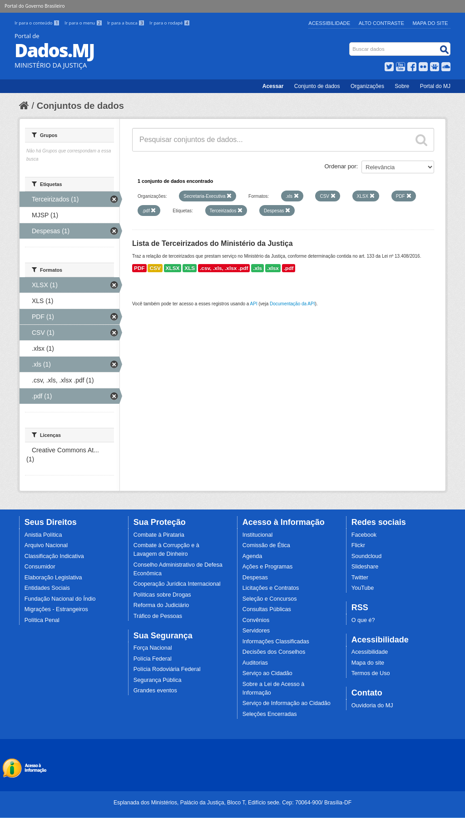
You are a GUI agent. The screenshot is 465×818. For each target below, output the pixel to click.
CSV (154, 268)
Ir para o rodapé (169, 23)
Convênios (256, 620)
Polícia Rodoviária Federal (167, 669)
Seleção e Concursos (269, 599)
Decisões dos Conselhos (274, 652)
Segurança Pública (158, 680)
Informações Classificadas (275, 641)
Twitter (359, 577)
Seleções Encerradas (269, 714)
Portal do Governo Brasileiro (34, 6)
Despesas (255, 577)
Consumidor (40, 566)
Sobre (402, 86)
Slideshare (365, 566)
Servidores (256, 630)
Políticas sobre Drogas (162, 595)
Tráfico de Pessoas (158, 616)
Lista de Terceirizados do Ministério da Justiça (212, 243)
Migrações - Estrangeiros (56, 609)
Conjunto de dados (317, 86)
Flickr (358, 545)
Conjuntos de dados (80, 106)
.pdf (289, 268)
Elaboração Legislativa (53, 577)
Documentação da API (292, 303)
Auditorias (255, 663)
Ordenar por (340, 166)
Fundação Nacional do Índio (60, 599)
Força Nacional (153, 648)
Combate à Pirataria (159, 535)
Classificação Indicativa (54, 556)
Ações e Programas (267, 566)
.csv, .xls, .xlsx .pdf (224, 268)
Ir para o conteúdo (38, 23)
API (253, 303)
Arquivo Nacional (46, 545)
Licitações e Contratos (270, 588)
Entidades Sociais (47, 588)
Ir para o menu (84, 23)
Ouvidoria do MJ (372, 705)
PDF (139, 268)
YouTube (362, 588)
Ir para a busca (126, 23)
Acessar (273, 86)
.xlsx (273, 268)
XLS (189, 268)
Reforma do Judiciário (161, 605)
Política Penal (42, 620)
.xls (257, 268)
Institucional (257, 535)
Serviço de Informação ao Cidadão (286, 703)
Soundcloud (366, 556)
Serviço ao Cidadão (267, 673)
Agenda (252, 556)
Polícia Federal (153, 659)
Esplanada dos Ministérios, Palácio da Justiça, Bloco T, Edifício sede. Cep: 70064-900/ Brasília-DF (232, 802)
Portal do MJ (435, 86)
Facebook (363, 535)
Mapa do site (367, 663)
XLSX (173, 268)
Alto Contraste (381, 23)
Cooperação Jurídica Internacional (177, 584)
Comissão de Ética (266, 545)
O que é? (363, 620)
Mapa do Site (430, 23)
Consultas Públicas (266, 609)
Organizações (367, 86)
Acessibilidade (329, 23)
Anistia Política (43, 535)
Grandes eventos (155, 690)
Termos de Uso (370, 673)
